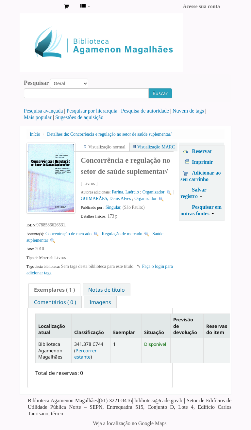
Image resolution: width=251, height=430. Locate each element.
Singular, (114, 207)
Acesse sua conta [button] (201, 6)
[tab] (54, 290)
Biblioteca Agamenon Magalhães (42, 6)
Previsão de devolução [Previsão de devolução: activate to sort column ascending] (185, 325)
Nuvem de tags (188, 111)
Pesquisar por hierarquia (92, 111)
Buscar (160, 93)
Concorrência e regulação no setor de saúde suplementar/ (109, 134)
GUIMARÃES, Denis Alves (106, 198)
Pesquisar (36, 83)
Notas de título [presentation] (106, 289)
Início (35, 134)
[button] (66, 6)
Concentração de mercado (68, 233)
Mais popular (38, 117)
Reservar (202, 151)
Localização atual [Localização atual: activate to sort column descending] (51, 329)
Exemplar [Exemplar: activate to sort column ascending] (124, 332)
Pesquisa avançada (43, 111)
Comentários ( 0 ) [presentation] (55, 302)
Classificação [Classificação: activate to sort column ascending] (89, 332)
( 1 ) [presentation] (54, 289)
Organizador (153, 192)
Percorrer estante (85, 353)
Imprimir (202, 162)
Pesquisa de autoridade (145, 111)
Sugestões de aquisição (79, 117)
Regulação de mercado (122, 233)
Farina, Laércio (125, 192)
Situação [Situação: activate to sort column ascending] (154, 332)
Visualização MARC (156, 147)
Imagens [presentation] (100, 302)
